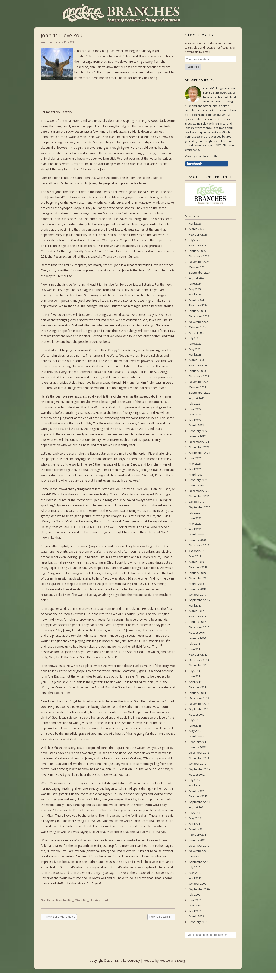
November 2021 (199, 447)
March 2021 (196, 474)
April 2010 (195, 878)
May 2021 (195, 464)
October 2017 (197, 594)
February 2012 (198, 796)
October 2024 (197, 267)
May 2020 (195, 523)
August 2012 (197, 774)
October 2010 (197, 856)
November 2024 (199, 262)
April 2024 (195, 294)
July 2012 (194, 780)
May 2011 (195, 818)
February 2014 (198, 687)
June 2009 (195, 900)
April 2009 (195, 911)
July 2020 (194, 513)
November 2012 (199, 758)
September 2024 (199, 272)
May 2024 (195, 289)
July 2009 (194, 894)
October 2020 (197, 502)
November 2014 (199, 665)
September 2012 (199, 769)
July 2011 (194, 813)
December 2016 (199, 627)
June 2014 (195, 676)
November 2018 (199, 578)
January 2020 (197, 540)
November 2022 (199, 382)
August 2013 (197, 714)
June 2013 (195, 725)
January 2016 (197, 638)
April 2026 (195, 223)
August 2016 (197, 633)
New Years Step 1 (161, 916)
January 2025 (197, 251)
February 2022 (198, 431)
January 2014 (197, 693)
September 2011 (199, 802)
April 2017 (195, 605)
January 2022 (197, 436)
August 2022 (197, 398)
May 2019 (195, 556)
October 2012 (197, 763)
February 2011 (198, 835)
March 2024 (196, 300)
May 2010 (195, 873)
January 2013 (197, 747)
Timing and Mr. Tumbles (59, 916)
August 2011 (197, 807)
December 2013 (199, 698)
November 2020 (199, 496)
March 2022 (196, 425)
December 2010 (199, 845)
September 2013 (199, 709)
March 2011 (196, 829)
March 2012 (196, 791)
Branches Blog (65, 900)
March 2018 (196, 584)
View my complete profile (201, 156)
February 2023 (198, 365)
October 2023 (197, 327)
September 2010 (199, 862)
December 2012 (199, 753)
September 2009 (199, 889)
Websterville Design (172, 960)
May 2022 (195, 414)
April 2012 (195, 785)
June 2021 (195, 458)
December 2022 (199, 376)
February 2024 (198, 305)
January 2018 (197, 589)
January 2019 (197, 573)
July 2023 (194, 338)
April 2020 (195, 529)
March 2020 (196, 534)
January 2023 (197, 371)
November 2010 (199, 851)
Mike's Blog (82, 900)
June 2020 (195, 518)
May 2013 (195, 731)
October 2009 (197, 883)
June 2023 (195, 344)
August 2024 (197, 278)
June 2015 (195, 649)
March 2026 (196, 229)
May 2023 (195, 349)
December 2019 (199, 545)
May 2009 (195, 905)
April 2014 (195, 682)
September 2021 (199, 453)
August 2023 (197, 333)
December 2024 (199, 256)
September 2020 (199, 507)
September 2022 (199, 393)
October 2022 (197, 387)
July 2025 (194, 240)
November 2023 (199, 322)
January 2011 (197, 840)
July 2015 (194, 643)
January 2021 (197, 485)
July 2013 (194, 720)
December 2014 (199, 660)
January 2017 (197, 622)
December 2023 (199, 316)
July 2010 (194, 867)
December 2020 (199, 491)
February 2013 (198, 742)
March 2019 (196, 562)
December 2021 (199, 442)
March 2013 (196, 736)
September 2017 (199, 600)
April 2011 (195, 824)
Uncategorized (99, 900)
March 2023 (196, 360)
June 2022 (195, 409)
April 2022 (195, 420)
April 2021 (195, 469)
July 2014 (194, 671)
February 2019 (198, 567)
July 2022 (194, 403)
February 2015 (198, 654)
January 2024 (197, 311)
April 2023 (195, 354)
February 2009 (198, 922)
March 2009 (196, 916)
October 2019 (197, 551)
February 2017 (198, 616)
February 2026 (198, 234)
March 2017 (196, 611)
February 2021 (198, 480)
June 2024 (195, 283)
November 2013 (199, 704)
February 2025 (198, 245)
